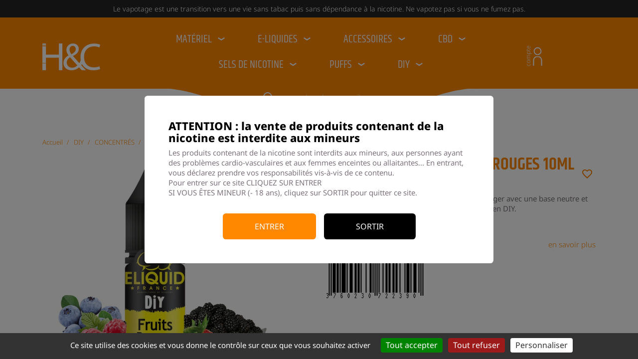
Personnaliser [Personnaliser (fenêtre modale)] (541, 345)
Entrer (269, 226)
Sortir (370, 226)
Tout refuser (476, 345)
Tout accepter (412, 345)
